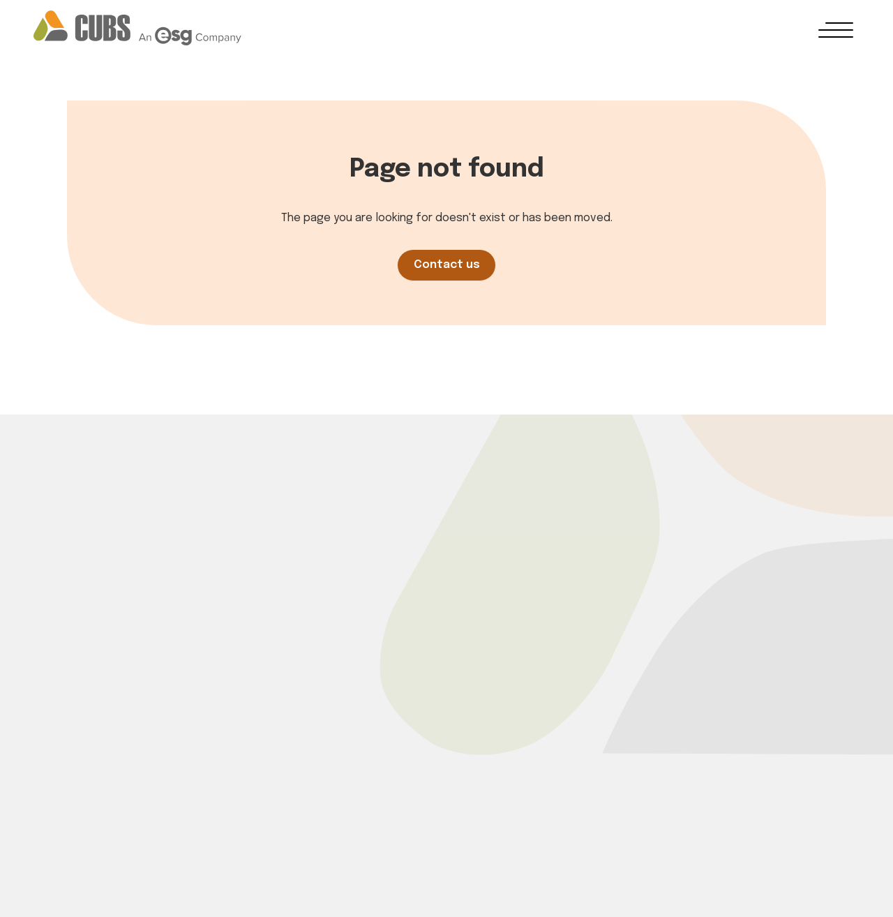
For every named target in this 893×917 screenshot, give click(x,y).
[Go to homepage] (137, 28)
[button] (836, 30)
